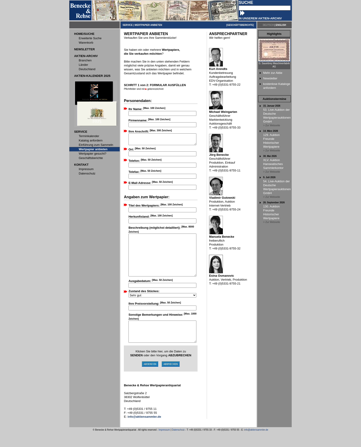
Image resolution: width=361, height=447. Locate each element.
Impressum (164, 444)
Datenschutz (178, 444)
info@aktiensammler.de (256, 444)
